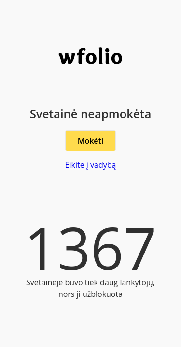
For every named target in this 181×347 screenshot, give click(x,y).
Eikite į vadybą (90, 165)
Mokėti (91, 140)
